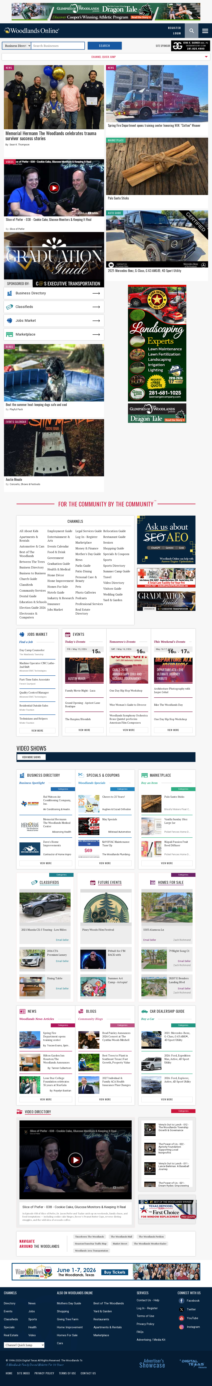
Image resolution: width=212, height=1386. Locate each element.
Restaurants (101, 1319)
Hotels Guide (55, 592)
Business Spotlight (32, 783)
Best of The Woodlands (26, 554)
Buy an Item (149, 783)
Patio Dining (83, 571)
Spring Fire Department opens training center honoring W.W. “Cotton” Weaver (154, 125)
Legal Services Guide (88, 531)
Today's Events (75, 642)
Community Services (32, 590)
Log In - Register (147, 1308)
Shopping (63, 1311)
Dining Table (54, 978)
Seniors (108, 542)
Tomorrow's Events (122, 642)
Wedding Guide (113, 594)
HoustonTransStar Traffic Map (90, 1243)
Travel (107, 577)
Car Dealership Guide (167, 1011)
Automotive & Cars (31, 546)
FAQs (140, 1332)
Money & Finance (86, 548)
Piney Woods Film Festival (98, 929)
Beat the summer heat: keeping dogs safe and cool (36, 404)
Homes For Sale (57, 587)
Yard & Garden (112, 600)
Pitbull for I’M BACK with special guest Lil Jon (118, 953)
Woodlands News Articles (36, 1019)
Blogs (9, 347)
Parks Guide (83, 566)
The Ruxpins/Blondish (78, 719)
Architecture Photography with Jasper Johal (172, 690)
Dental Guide (28, 596)
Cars (60, 1343)
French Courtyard (27, 684)
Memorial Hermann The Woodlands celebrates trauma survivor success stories (50, 135)
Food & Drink (56, 552)
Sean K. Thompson (20, 144)
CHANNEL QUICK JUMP (103, 57)
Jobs (31, 1311)
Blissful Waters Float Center (179, 809)
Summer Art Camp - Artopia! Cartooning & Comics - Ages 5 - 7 (118, 980)
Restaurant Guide (114, 537)
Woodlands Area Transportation (91, 1250)
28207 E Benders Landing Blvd (179, 980)
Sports (107, 560)
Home (9, 1373)
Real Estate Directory (82, 611)
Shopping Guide (113, 548)
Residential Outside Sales (33, 705)
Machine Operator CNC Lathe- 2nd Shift (37, 664)
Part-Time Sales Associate (34, 679)
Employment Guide (59, 531)
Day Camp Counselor (32, 650)
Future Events (110, 882)
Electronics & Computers (28, 615)
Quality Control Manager (34, 692)
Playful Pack (16, 409)
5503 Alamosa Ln (153, 929)
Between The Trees (32, 562)
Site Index (23, 1373)
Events (78, 634)
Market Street (120, 1243)
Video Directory (113, 583)
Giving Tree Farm (67, 1319)
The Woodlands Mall (121, 1236)
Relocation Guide (114, 531)
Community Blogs (90, 1019)
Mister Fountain (26, 710)
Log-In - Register (86, 537)
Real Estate (11, 1335)
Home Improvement (60, 581)
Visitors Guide (112, 588)
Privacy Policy (145, 1324)
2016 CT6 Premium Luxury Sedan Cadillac (57, 953)
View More (37, 730)
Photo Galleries (85, 592)
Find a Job (26, 642)
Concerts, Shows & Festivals (25, 484)
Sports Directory (114, 566)
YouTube (192, 1318)
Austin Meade (14, 479)
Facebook (193, 1300)
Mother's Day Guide (88, 554)
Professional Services (89, 604)
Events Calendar (16, 422)
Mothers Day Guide (69, 1303)
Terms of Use (145, 1316)
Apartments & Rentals (28, 539)
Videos (10, 162)
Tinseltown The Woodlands (89, 1236)
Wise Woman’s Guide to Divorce (128, 704)
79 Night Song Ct (179, 951)
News (9, 68)
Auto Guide (114, 213)
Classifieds (24, 307)
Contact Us (88, 1373)
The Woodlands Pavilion (151, 1236)
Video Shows (31, 748)
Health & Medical (58, 569)
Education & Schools (33, 602)
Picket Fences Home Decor (179, 832)
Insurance (53, 604)
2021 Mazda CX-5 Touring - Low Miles (44, 929)
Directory (9, 1303)
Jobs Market (26, 320)
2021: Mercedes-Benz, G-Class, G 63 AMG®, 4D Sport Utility (144, 270)
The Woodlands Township (31, 654)
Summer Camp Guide (116, 571)
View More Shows (31, 757)
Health (32, 1327)
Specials (9, 1327)
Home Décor (55, 575)
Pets (78, 587)
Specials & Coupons (116, 554)
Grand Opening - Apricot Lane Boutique (82, 704)
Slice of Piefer (17, 229)
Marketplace (25, 334)
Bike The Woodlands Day (168, 704)
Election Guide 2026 (32, 607)
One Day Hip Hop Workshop (126, 690)
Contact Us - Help (148, 1300)
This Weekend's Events (169, 642)
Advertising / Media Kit (151, 1339)
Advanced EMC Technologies (32, 671)
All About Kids (28, 531)
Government (55, 558)
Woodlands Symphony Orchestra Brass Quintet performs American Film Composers (129, 719)
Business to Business (32, 573)
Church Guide (28, 579)
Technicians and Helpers (33, 718)
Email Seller (62, 940)
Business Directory (31, 293)
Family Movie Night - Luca (80, 690)
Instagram (193, 1327)
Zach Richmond (182, 940)
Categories (63, 789)
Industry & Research (60, 598)
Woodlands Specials (91, 783)
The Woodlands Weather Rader (150, 1243)
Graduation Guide (58, 564)
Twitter (191, 1309)
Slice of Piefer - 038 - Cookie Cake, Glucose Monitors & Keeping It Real (48, 219)
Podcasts (81, 598)
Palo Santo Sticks (118, 198)
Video (32, 1335)
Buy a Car (147, 1019)
